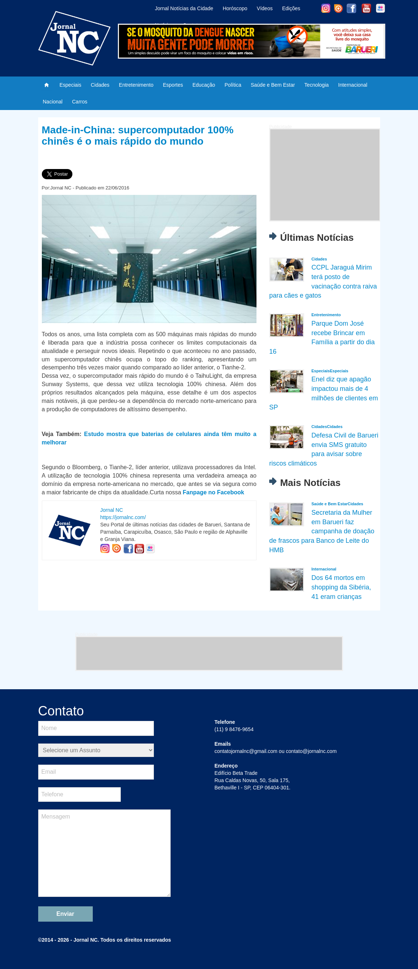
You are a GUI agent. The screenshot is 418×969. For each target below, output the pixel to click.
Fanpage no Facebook (213, 492)
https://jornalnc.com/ (123, 517)
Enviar (65, 914)
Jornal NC (111, 510)
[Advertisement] (324, 174)
